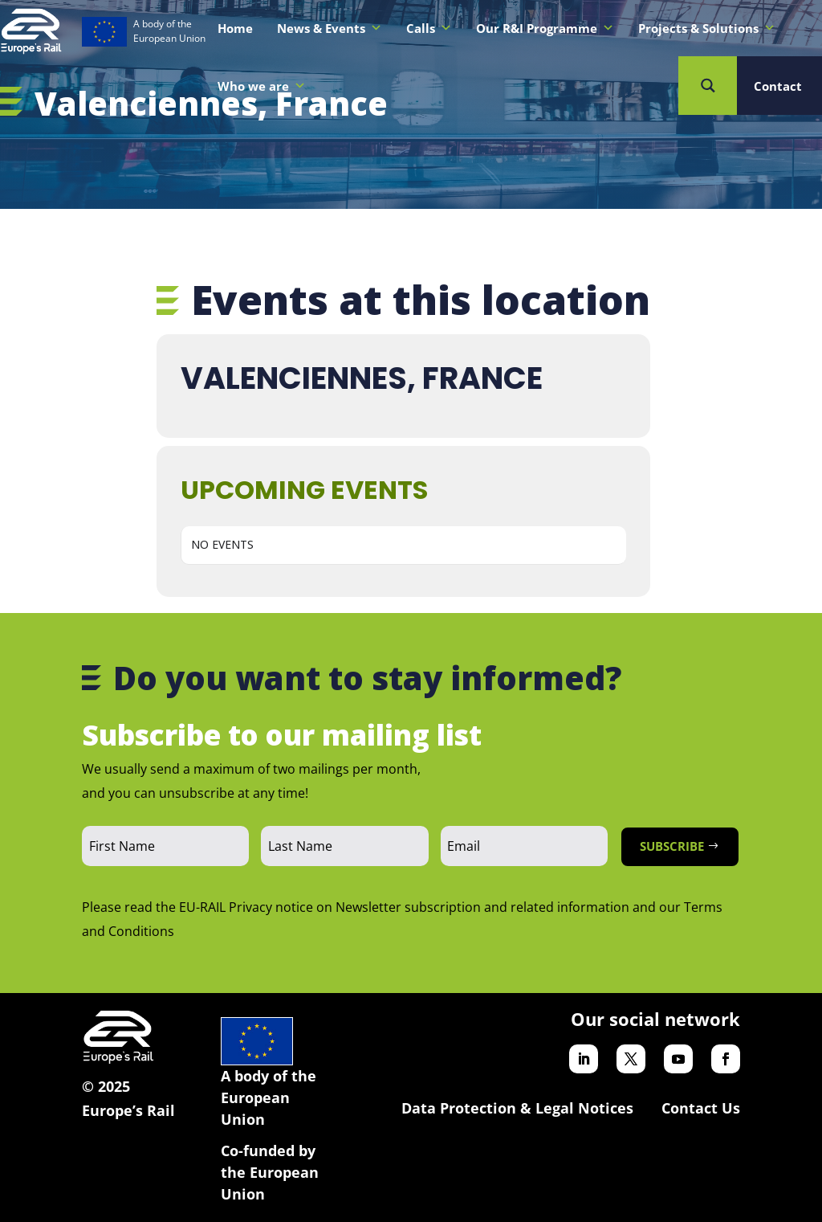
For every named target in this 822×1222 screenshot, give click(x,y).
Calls (429, 28)
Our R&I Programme (545, 28)
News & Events (329, 28)
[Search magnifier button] (707, 85)
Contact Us (700, 1108)
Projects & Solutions (706, 28)
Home (235, 28)
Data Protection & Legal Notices (517, 1108)
